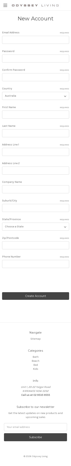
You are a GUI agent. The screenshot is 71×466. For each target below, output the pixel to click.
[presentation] (31, 280)
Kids (35, 369)
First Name (35, 107)
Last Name (35, 126)
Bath (36, 357)
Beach (35, 361)
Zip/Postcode (35, 238)
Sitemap (35, 338)
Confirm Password (35, 70)
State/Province (35, 219)
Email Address (35, 32)
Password (35, 51)
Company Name (12, 182)
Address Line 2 (11, 163)
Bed (35, 365)
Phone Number (35, 256)
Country (35, 88)
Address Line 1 (35, 144)
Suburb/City (35, 200)
